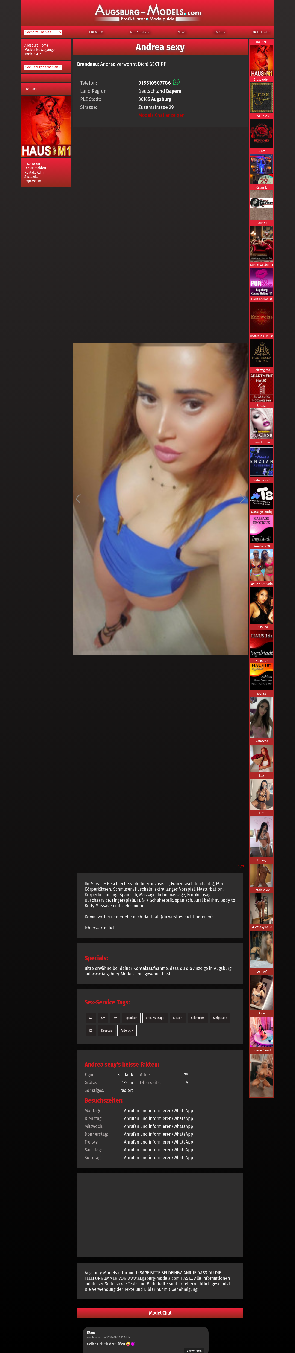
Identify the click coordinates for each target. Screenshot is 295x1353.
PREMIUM (96, 32)
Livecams (31, 89)
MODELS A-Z (261, 32)
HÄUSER (219, 32)
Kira (261, 813)
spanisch (131, 1018)
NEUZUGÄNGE (140, 32)
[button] (78, 499)
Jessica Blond (262, 1050)
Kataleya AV (262, 890)
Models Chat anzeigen (161, 115)
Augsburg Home (36, 45)
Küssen (177, 1018)
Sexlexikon (32, 177)
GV (90, 1018)
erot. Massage (155, 1018)
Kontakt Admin (35, 172)
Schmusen (197, 1018)
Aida (262, 1013)
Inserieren (32, 163)
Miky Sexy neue (261, 927)
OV (103, 1018)
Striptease (220, 1018)
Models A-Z (32, 54)
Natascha (261, 741)
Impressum (32, 181)
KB (90, 1031)
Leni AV (262, 972)
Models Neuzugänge (39, 49)
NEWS (181, 32)
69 (115, 1018)
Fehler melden (35, 168)
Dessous (106, 1031)
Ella (261, 775)
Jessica (261, 694)
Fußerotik (127, 1031)
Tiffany (261, 860)
